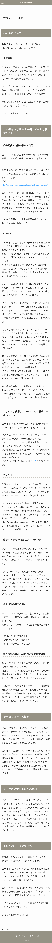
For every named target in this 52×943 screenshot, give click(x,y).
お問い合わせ (35, 936)
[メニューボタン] (2, 2)
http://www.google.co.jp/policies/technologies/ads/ (25, 185)
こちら (33, 461)
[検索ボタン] (49, 2)
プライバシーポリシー (20, 936)
